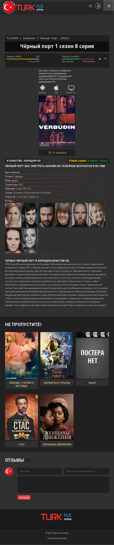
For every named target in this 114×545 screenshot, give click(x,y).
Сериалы (18, 176)
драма (15, 181)
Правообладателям (57, 538)
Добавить (24, 498)
